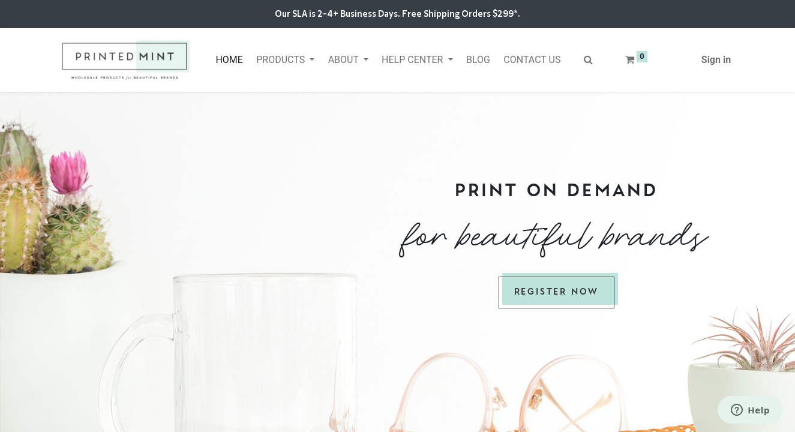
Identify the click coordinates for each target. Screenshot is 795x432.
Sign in (716, 59)
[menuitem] (229, 60)
